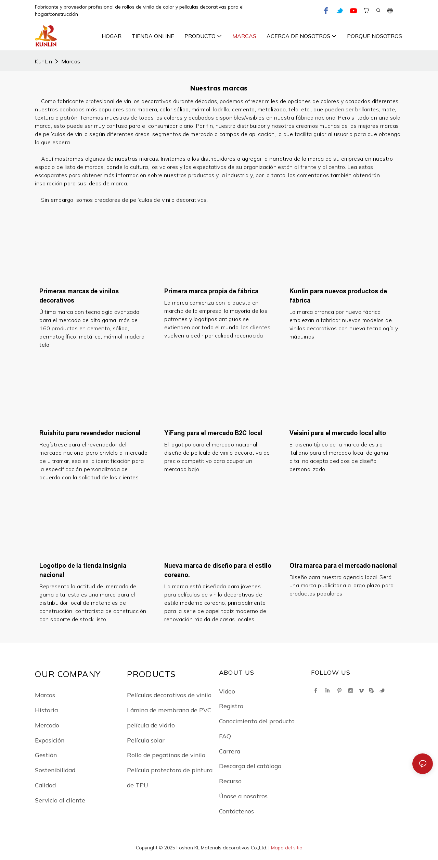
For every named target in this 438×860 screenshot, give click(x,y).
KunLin (43, 61)
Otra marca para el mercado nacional (343, 565)
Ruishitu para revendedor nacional (90, 433)
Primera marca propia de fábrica (211, 291)
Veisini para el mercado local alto (337, 433)
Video (227, 691)
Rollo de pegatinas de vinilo (166, 755)
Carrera (229, 751)
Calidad (45, 785)
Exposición (49, 740)
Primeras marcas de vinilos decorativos (79, 296)
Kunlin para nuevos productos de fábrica (338, 296)
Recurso (230, 781)
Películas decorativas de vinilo (169, 695)
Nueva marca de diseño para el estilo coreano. (217, 570)
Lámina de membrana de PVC (169, 710)
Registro (231, 706)
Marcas (70, 61)
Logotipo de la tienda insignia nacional (82, 570)
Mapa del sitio (286, 848)
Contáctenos (236, 811)
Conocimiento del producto (257, 721)
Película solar (146, 740)
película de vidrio (151, 725)
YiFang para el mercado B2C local (213, 433)
